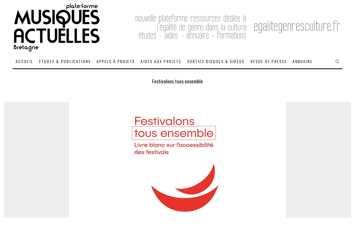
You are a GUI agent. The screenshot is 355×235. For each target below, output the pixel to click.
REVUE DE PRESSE (269, 61)
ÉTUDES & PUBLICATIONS (65, 61)
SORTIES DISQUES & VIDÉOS (216, 61)
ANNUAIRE (303, 61)
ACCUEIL (24, 61)
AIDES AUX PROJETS (160, 61)
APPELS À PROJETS (116, 61)
